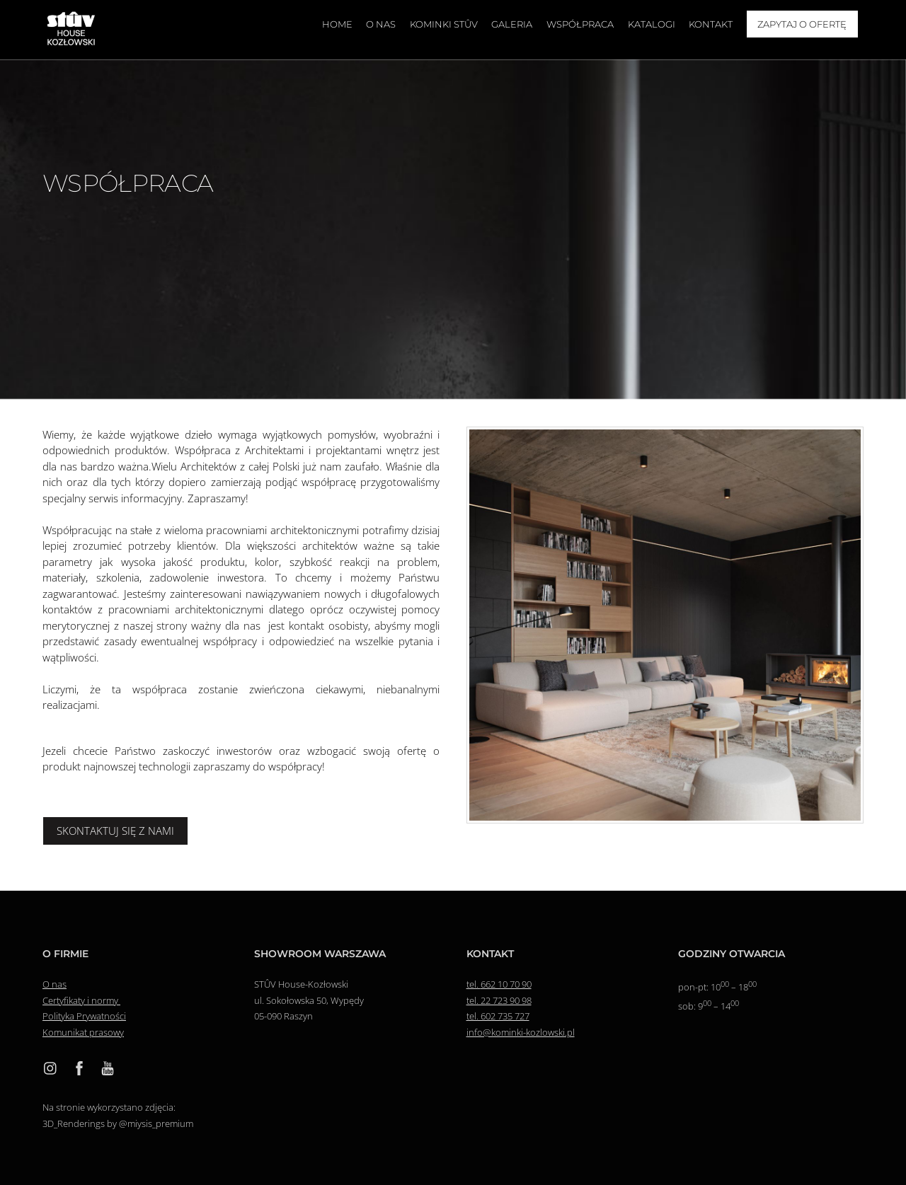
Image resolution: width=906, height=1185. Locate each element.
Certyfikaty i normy (81, 1000)
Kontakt (711, 24)
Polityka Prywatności (84, 1016)
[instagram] (51, 1066)
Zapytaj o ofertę (802, 24)
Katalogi (651, 24)
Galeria (511, 24)
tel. (473, 984)
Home (337, 24)
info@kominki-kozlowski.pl (520, 1032)
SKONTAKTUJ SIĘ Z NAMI (115, 830)
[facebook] (79, 1066)
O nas (381, 24)
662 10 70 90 (506, 984)
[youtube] (107, 1066)
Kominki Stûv (444, 24)
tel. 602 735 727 (497, 1016)
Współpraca (580, 24)
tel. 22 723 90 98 (499, 1000)
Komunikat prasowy (83, 1032)
